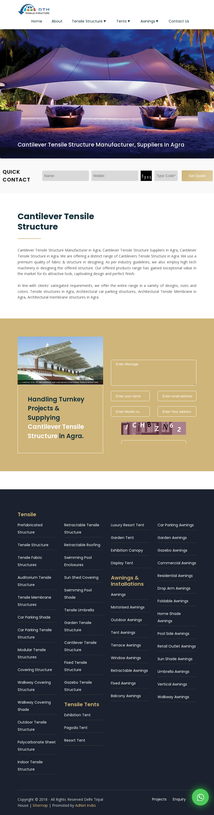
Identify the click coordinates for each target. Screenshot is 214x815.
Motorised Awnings (128, 607)
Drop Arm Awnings (174, 588)
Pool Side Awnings (173, 633)
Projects (159, 799)
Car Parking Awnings (176, 525)
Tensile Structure (89, 21)
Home (36, 21)
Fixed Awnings (123, 683)
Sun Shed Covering (81, 577)
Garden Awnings (172, 537)
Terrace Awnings (126, 645)
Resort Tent (74, 740)
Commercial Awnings (177, 563)
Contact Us (179, 21)
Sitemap (40, 805)
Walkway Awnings (173, 696)
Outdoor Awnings (126, 619)
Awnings (150, 21)
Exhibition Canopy (127, 550)
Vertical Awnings (172, 684)
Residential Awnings (175, 575)
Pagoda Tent (76, 727)
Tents (123, 21)
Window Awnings (126, 657)
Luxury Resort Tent (127, 525)
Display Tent (122, 563)
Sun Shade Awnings (175, 658)
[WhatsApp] (200, 798)
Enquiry (179, 799)
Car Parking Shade (34, 617)
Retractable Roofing (82, 544)
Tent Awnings (123, 632)
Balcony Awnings (126, 695)
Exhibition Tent (77, 715)
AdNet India (85, 805)
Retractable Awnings (129, 670)
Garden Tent (122, 537)
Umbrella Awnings (173, 671)
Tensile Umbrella (79, 610)
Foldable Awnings (173, 601)
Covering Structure (35, 669)
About (57, 21)
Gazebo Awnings (172, 550)
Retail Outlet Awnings (177, 646)
